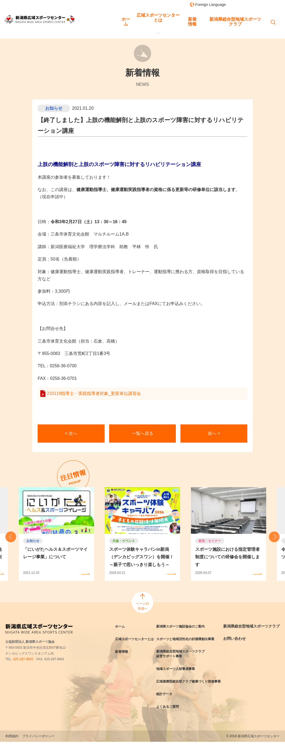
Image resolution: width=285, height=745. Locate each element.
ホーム (94, 17)
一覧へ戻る (142, 433)
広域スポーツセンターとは (126, 17)
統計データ (166, 697)
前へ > (214, 433)
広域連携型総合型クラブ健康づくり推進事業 (191, 682)
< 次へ (71, 433)
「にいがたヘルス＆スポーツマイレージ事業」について (55, 553)
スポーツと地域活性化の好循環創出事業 (191, 638)
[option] (142, 534)
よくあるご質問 (170, 710)
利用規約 (11, 739)
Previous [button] (10, 536)
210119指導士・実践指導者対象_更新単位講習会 (94, 393)
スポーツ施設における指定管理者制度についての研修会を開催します (227, 557)
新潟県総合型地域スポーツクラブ (201, 17)
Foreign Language (210, 4)
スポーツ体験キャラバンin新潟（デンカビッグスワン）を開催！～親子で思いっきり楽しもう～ (141, 557)
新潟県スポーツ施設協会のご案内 (185, 626)
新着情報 (160, 17)
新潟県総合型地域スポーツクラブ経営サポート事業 (185, 653)
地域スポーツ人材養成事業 (179, 668)
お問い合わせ (238, 643)
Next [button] (274, 536)
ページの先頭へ (142, 606)
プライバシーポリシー (38, 739)
